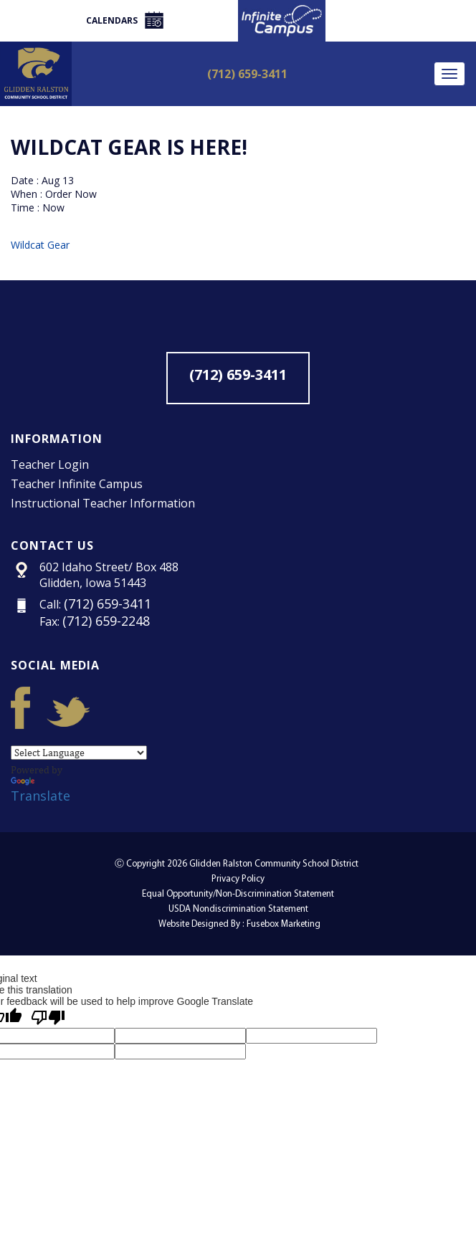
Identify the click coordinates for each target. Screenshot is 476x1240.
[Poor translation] (48, 1017)
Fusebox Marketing (283, 924)
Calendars (124, 20)
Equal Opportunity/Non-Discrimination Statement (238, 894)
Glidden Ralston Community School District (273, 864)
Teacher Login (50, 464)
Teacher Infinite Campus (77, 484)
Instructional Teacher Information (103, 503)
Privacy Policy (238, 879)
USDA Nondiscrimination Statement (238, 909)
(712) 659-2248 (106, 620)
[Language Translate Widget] (79, 752)
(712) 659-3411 (247, 74)
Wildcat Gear (40, 245)
